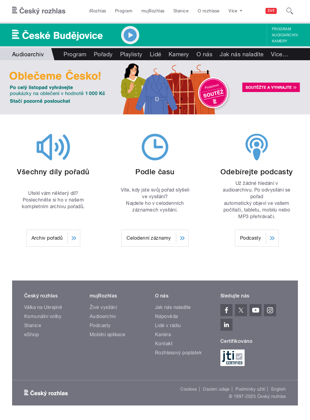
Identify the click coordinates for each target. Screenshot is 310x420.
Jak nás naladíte (242, 54)
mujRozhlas (153, 10)
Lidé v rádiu (168, 325)
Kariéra (163, 334)
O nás (204, 54)
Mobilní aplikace (108, 334)
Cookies (188, 389)
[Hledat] (290, 11)
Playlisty (131, 54)
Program (123, 10)
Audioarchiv (285, 35)
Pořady (103, 54)
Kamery (280, 41)
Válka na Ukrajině (43, 307)
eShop (31, 334)
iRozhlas (97, 10)
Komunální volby (42, 316)
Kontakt (164, 343)
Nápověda (166, 316)
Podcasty (100, 325)
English (278, 389)
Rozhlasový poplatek (178, 353)
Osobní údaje (216, 389)
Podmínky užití (250, 389)
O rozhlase (209, 10)
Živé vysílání (103, 307)
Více (279, 54)
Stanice (181, 10)
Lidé (155, 54)
